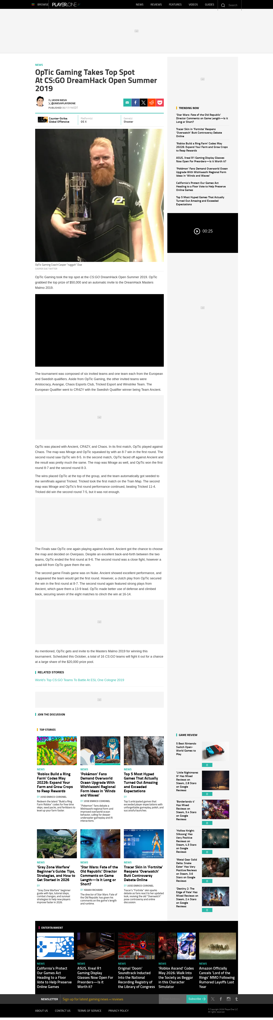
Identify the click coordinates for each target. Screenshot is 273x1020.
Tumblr (237, 1001)
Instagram (229, 1001)
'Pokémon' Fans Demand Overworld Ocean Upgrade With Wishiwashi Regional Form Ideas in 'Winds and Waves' (202, 173)
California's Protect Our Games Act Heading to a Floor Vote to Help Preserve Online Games (201, 188)
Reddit (152, 104)
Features (175, 5)
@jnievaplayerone (63, 105)
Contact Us (63, 1013)
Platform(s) (87, 120)
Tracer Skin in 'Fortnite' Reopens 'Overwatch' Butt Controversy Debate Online (199, 134)
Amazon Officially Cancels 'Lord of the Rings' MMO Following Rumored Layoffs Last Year (217, 979)
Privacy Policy (118, 1013)
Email (127, 104)
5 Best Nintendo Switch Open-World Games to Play (187, 756)
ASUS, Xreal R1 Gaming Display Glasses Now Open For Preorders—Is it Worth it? (201, 161)
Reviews (156, 5)
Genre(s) (128, 120)
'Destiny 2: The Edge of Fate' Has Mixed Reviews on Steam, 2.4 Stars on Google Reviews (187, 901)
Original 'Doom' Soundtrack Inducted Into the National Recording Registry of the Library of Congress (136, 979)
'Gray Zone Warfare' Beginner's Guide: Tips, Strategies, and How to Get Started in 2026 (56, 875)
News (139, 5)
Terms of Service (89, 1013)
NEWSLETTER (49, 1001)
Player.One (78, 5)
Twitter (144, 104)
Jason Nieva (59, 102)
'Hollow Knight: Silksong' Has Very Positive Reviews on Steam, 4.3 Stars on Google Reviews (187, 843)
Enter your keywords (223, 5)
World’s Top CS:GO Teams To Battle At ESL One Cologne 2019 (79, 682)
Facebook (135, 104)
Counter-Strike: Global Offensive (59, 121)
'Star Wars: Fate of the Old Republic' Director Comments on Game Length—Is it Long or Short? (202, 119)
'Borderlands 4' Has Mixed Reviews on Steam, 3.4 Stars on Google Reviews (187, 814)
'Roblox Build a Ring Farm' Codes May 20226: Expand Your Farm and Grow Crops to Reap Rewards (202, 148)
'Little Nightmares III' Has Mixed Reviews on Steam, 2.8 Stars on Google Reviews (187, 785)
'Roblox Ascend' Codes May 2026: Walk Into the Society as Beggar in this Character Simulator (176, 979)
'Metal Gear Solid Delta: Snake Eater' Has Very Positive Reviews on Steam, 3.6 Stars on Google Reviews (187, 872)
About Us (41, 1013)
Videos (193, 5)
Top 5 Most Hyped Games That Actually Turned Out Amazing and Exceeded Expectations (200, 202)
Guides (209, 5)
